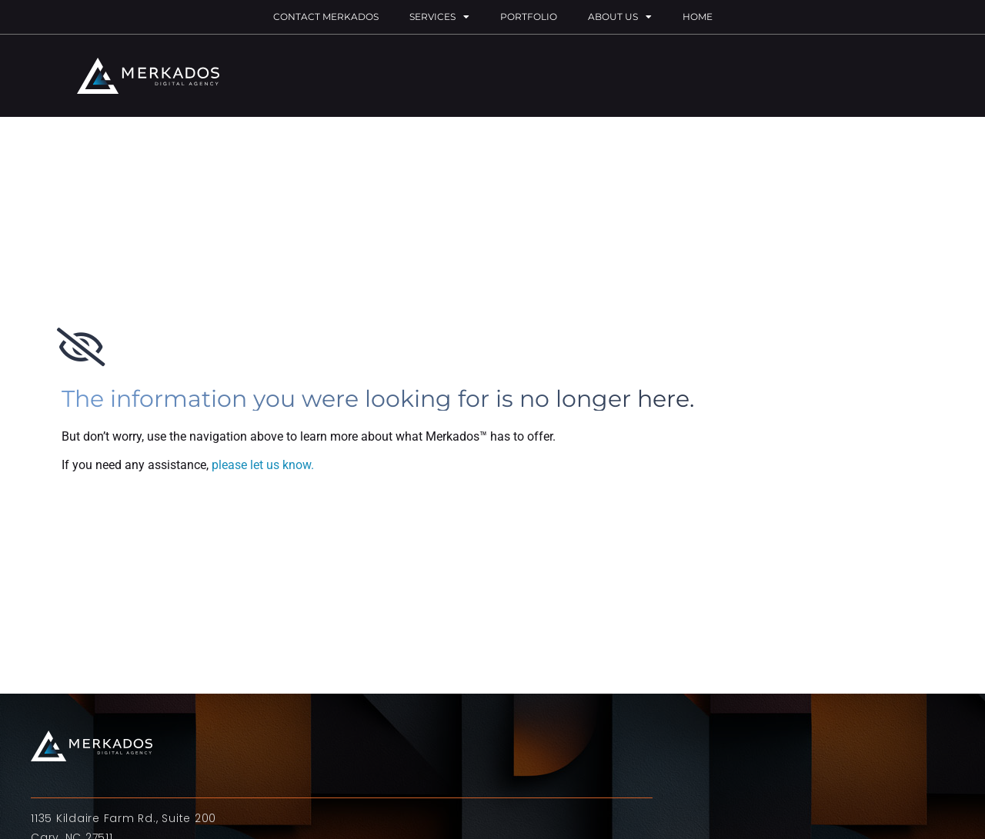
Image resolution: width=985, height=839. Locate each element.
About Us (620, 17)
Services (439, 17)
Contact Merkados (326, 16)
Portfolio (528, 16)
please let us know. (263, 465)
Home (698, 16)
